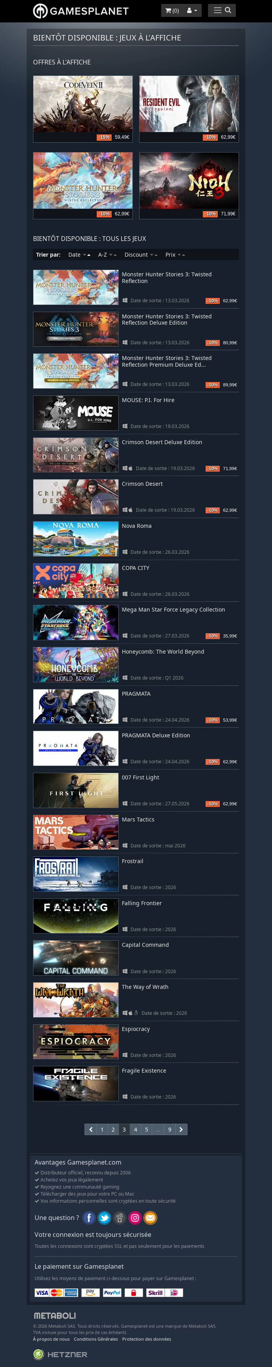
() (172, 10)
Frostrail (132, 861)
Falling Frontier (142, 903)
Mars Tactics (138, 819)
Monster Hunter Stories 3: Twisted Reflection (167, 277)
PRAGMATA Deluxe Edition (156, 735)
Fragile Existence (144, 1070)
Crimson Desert (142, 483)
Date (79, 254)
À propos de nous (51, 1339)
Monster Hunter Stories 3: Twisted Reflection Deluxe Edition (167, 319)
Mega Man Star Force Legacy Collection (173, 609)
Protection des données (146, 1339)
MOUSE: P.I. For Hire (148, 400)
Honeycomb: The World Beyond (163, 651)
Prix (175, 254)
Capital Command (145, 944)
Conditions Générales (96, 1339)
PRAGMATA (136, 693)
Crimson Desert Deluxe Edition (162, 442)
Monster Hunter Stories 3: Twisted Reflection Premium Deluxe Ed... (167, 361)
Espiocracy (136, 1029)
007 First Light (140, 777)
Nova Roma (137, 525)
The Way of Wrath (145, 986)
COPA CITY (135, 567)
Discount (141, 254)
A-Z (107, 254)
